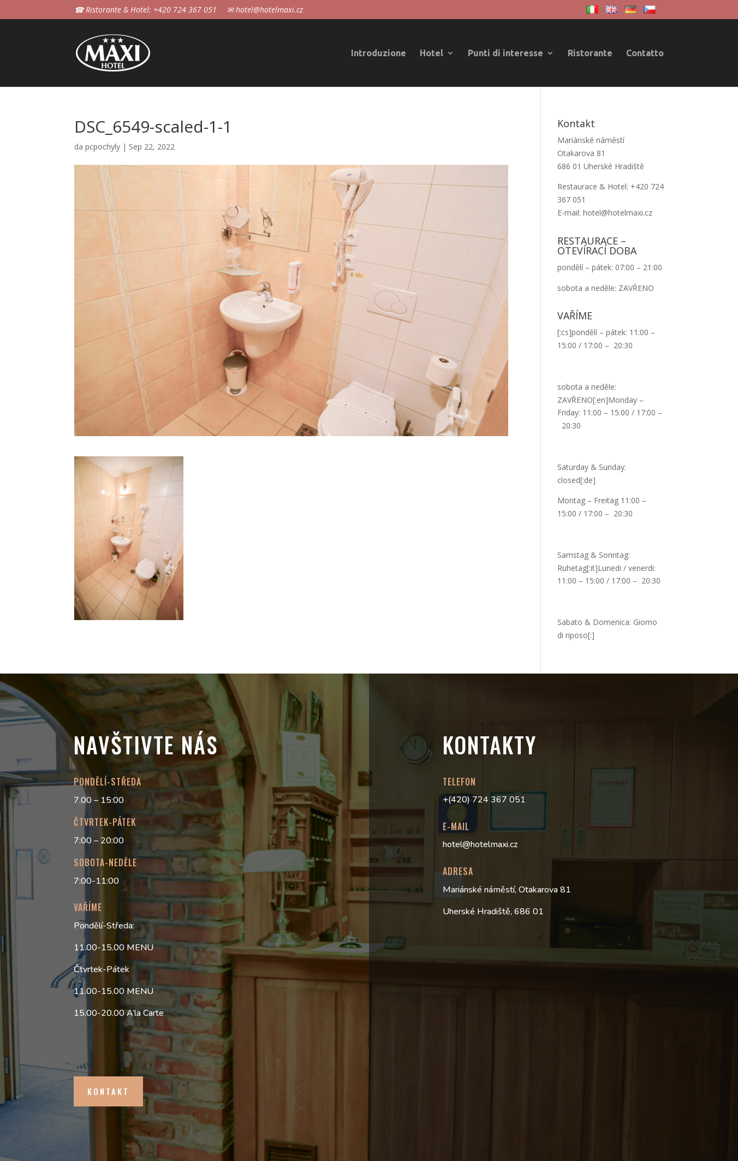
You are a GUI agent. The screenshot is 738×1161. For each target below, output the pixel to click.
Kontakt (108, 1091)
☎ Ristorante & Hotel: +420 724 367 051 (145, 10)
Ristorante (590, 53)
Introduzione (378, 53)
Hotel (431, 53)
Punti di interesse (505, 53)
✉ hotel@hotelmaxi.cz (265, 10)
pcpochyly (102, 146)
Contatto (645, 53)
